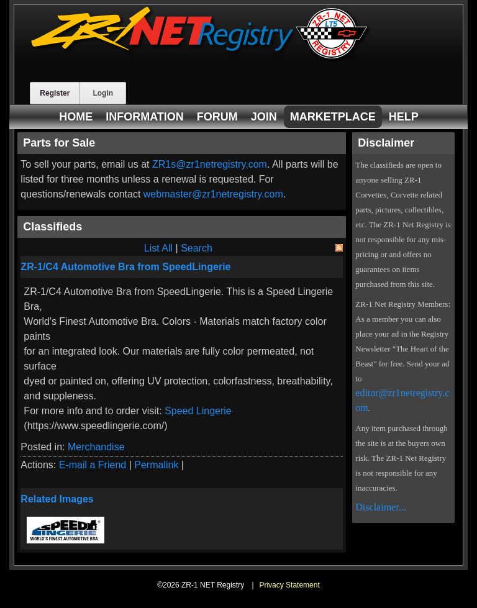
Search (196, 248)
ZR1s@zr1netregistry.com (209, 164)
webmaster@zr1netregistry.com (213, 194)
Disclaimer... (380, 507)
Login (103, 93)
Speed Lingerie (198, 411)
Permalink (156, 465)
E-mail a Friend (92, 465)
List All (158, 248)
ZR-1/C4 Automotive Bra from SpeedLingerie (125, 266)
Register (55, 93)
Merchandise (96, 447)
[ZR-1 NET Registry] (200, 58)
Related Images (56, 499)
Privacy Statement (289, 585)
